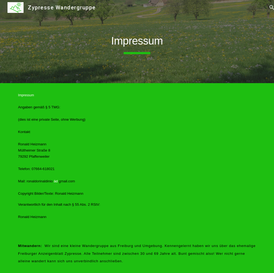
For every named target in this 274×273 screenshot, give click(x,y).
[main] (136, 41)
